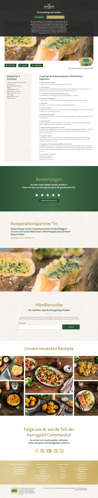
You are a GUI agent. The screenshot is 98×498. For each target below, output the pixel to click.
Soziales (42, 469)
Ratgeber (82, 471)
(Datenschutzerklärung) (53, 33)
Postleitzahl (22, 323)
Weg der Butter (43, 467)
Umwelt (42, 473)
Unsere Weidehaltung (19, 469)
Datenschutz (47, 488)
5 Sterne (60, 195)
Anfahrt (62, 478)
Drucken (11, 65)
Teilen (24, 65)
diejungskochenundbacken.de (22, 238)
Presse (63, 473)
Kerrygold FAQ (81, 473)
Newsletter (81, 467)
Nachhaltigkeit (43, 464)
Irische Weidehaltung (19, 464)
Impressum (74, 488)
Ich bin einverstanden (55, 17)
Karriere (63, 471)
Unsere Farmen (19, 467)
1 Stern (38, 195)
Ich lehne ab (39, 17)
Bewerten (37, 65)
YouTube (49, 451)
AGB (53, 488)
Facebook (42, 451)
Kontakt (63, 476)
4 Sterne (54, 195)
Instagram (36, 451)
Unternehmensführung (42, 476)
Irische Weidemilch (19, 473)
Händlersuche (81, 476)
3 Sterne (49, 195)
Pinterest (56, 451)
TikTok (62, 451)
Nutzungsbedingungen (62, 488)
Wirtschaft (42, 471)
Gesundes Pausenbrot (43, 478)
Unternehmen (62, 464)
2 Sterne (43, 195)
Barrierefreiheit (82, 488)
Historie (63, 469)
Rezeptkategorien (81, 469)
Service (81, 464)
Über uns (63, 467)
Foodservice (81, 480)
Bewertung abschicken (49, 200)
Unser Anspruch (19, 471)
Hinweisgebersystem (81, 490)
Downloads (42, 480)
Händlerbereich (82, 478)
